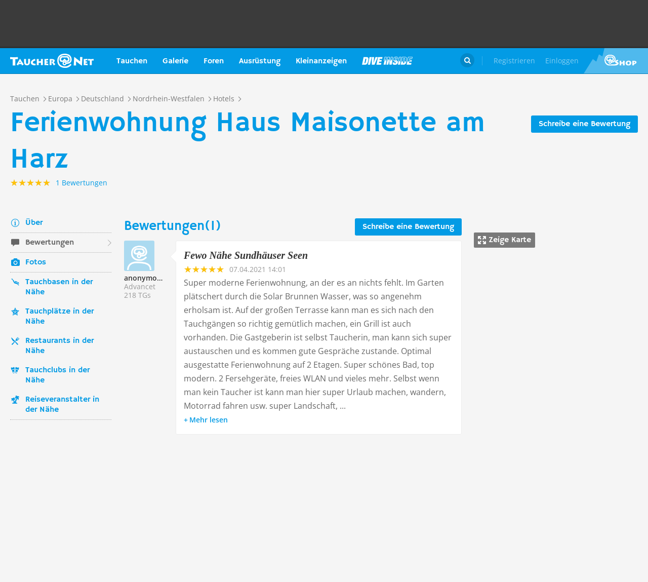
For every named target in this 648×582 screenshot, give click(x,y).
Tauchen (131, 61)
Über (34, 223)
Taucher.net (52, 61)
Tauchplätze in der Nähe (59, 316)
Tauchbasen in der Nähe (59, 287)
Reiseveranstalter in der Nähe (62, 405)
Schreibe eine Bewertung (584, 124)
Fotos (35, 262)
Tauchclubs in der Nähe (57, 375)
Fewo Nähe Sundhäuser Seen (246, 255)
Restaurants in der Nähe (59, 346)
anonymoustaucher (158, 278)
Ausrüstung (259, 61)
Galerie (175, 61)
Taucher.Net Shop (616, 60)
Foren (214, 61)
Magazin (387, 60)
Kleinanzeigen (321, 61)
